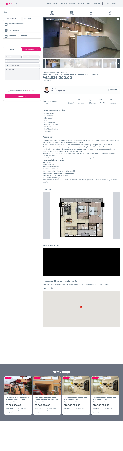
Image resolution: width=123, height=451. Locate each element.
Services (72, 3)
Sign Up (114, 3)
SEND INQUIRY (22, 96)
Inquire (12, 49)
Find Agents (81, 3)
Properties (64, 3)
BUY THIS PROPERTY (31, 49)
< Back (5, 12)
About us (55, 3)
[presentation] (22, 84)
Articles (89, 3)
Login (108, 3)
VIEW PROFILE (114, 90)
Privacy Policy (31, 90)
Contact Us (97, 3)
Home (49, 3)
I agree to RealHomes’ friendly (23, 90)
